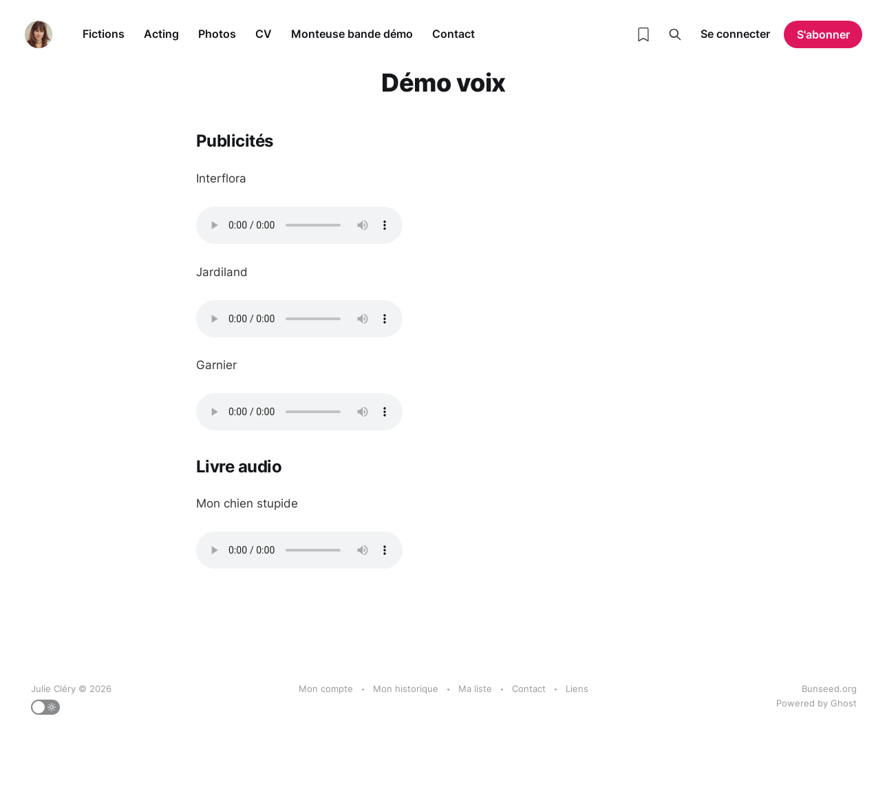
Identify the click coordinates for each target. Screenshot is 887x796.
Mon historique (405, 688)
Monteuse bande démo (352, 34)
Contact (453, 34)
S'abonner (823, 34)
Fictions (104, 34)
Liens (577, 688)
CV (263, 34)
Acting (161, 34)
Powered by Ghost (816, 703)
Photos (217, 34)
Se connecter (735, 34)
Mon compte (326, 688)
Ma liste (475, 688)
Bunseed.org (829, 688)
